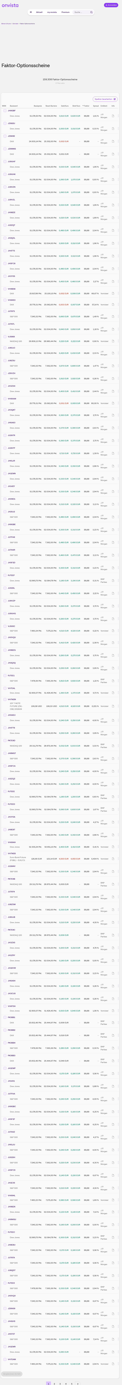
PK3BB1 (11, 1017)
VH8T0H (12, 1006)
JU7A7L (11, 324)
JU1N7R (11, 435)
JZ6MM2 (12, 149)
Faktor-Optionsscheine (27, 24)
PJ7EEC (11, 1232)
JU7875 (11, 311)
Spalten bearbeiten (105, 99)
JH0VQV (12, 1295)
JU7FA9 (11, 537)
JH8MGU (12, 1219)
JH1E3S (11, 1182)
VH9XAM (12, 398)
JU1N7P (11, 448)
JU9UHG (12, 613)
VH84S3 (11, 300)
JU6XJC (11, 348)
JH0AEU (11, 715)
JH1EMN (12, 473)
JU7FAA (11, 1093)
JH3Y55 (11, 276)
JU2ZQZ (11, 778)
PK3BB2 (11, 1030)
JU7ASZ (11, 1132)
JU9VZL (11, 199)
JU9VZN (11, 187)
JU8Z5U (11, 360)
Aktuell (39, 12)
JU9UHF (11, 161)
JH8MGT (12, 753)
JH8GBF (12, 110)
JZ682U (11, 123)
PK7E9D (11, 740)
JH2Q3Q (12, 663)
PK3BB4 (11, 1043)
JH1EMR (12, 1346)
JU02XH (11, 1157)
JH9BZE (11, 212)
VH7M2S (12, 853)
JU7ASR (11, 550)
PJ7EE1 (11, 675)
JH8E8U (11, 1245)
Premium (66, 12)
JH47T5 (11, 250)
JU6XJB (11, 917)
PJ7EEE (11, 791)
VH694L (11, 1195)
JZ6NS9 (11, 1308)
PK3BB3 (11, 1055)
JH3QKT (11, 410)
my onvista (52, 12)
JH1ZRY (11, 955)
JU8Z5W (12, 904)
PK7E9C (11, 930)
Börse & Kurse (6, 24)
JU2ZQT (11, 225)
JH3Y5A (11, 817)
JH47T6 (11, 727)
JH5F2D (11, 562)
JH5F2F (11, 1119)
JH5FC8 (11, 263)
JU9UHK (11, 174)
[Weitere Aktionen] (118, 115)
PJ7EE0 (11, 1283)
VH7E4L (11, 688)
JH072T (11, 1334)
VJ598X (11, 336)
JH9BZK (11, 1206)
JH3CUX (12, 993)
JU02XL (11, 588)
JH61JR (11, 460)
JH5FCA (11, 766)
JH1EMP (11, 1068)
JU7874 (11, 891)
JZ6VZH (11, 373)
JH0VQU (12, 637)
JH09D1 (11, 499)
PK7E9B (11, 879)
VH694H (12, 842)
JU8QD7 (11, 1270)
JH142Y (11, 486)
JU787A (11, 1257)
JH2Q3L (11, 238)
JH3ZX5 (11, 942)
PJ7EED (11, 804)
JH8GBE (12, 524)
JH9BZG (12, 650)
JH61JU (11, 1144)
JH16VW (12, 968)
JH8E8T (11, 829)
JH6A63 (11, 422)
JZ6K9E (11, 136)
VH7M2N (12, 699)
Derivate (15, 24)
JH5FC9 (11, 1170)
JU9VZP (11, 600)
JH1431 (11, 1081)
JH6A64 (11, 980)
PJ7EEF (11, 575)
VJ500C (11, 626)
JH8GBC (12, 1106)
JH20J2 (11, 511)
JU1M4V (11, 866)
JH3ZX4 (11, 386)
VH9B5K (11, 289)
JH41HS (11, 1321)
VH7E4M (12, 1359)
